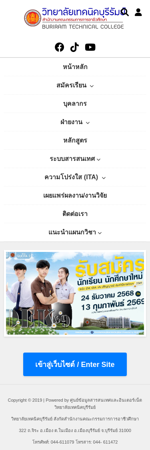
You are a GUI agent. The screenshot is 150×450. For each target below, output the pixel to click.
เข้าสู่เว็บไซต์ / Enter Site (74, 365)
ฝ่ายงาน (75, 122)
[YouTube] (90, 47)
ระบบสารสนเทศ (75, 158)
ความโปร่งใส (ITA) (74, 177)
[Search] (125, 12)
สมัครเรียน (75, 85)
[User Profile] (138, 12)
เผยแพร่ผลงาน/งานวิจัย (75, 195)
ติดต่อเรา (75, 213)
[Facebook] (59, 47)
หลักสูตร (75, 140)
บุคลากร (75, 103)
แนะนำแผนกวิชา (75, 232)
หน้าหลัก (75, 66)
